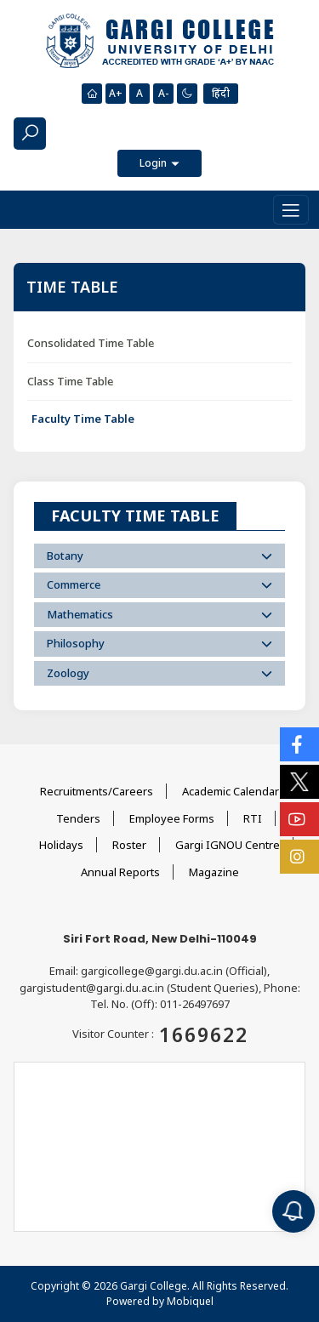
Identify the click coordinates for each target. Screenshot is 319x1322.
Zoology (160, 673)
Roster (129, 844)
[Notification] (293, 1211)
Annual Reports (120, 872)
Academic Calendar (230, 791)
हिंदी (221, 93)
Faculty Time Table (82, 418)
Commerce (160, 584)
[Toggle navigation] (291, 210)
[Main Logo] (160, 42)
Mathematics (160, 614)
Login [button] (154, 163)
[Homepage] (92, 93)
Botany (160, 555)
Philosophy (160, 643)
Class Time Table (70, 381)
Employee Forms (171, 818)
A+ (115, 93)
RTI (252, 818)
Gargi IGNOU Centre (227, 844)
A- (163, 93)
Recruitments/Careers (96, 791)
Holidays (61, 844)
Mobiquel (190, 1301)
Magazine (214, 872)
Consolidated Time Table (90, 342)
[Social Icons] (299, 744)
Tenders (78, 818)
